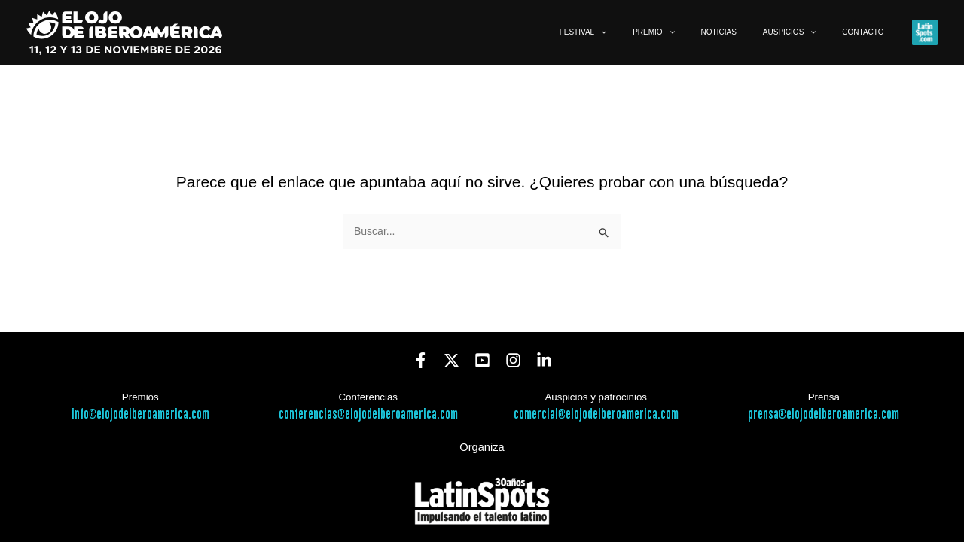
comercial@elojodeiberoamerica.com (596, 414)
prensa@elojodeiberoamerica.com (823, 414)
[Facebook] (421, 360)
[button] (651, 32)
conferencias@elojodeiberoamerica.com (368, 414)
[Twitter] (451, 360)
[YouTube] (482, 360)
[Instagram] (513, 360)
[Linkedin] (544, 360)
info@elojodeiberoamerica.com (140, 414)
